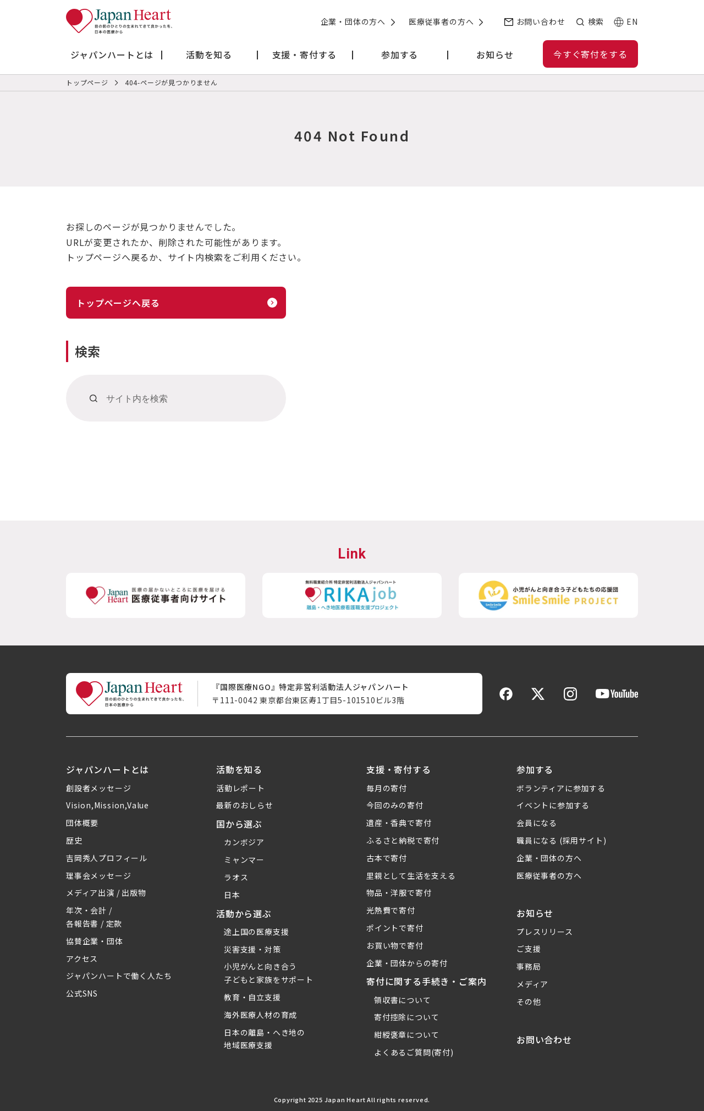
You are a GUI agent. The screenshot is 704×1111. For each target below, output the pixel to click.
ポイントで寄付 (395, 927)
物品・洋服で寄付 (398, 892)
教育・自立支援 (252, 997)
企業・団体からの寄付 (407, 962)
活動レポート (240, 787)
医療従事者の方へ (441, 21)
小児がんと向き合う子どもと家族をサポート (269, 973)
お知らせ (534, 913)
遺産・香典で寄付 (398, 822)
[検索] (93, 398)
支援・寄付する (398, 769)
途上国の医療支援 (256, 931)
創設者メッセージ (98, 787)
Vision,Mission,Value (107, 805)
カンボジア (244, 841)
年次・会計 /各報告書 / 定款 (94, 917)
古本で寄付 (386, 857)
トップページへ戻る (118, 302)
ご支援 (528, 948)
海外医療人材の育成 (260, 1014)
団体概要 (82, 822)
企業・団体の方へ (353, 21)
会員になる (536, 822)
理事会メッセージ (98, 875)
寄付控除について (406, 1016)
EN (632, 21)
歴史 (74, 840)
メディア (532, 983)
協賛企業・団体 (94, 940)
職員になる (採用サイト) (561, 840)
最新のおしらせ (244, 805)
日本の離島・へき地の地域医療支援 (264, 1039)
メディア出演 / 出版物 (106, 892)
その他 (528, 1001)
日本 (232, 894)
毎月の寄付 (386, 787)
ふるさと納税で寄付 (402, 840)
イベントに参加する (553, 805)
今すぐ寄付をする (590, 54)
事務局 (528, 966)
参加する (534, 769)
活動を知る (239, 769)
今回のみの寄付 (395, 805)
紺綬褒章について (406, 1034)
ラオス (236, 877)
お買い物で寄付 (395, 945)
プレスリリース (544, 931)
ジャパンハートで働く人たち (119, 975)
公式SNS (82, 993)
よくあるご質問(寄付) (414, 1052)
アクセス (82, 958)
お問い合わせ (540, 21)
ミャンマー (244, 859)
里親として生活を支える (411, 875)
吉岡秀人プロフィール (106, 857)
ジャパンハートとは (107, 769)
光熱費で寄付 (390, 910)
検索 (595, 21)
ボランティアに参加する (561, 787)
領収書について (402, 999)
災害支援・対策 (252, 949)
